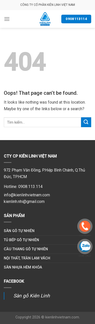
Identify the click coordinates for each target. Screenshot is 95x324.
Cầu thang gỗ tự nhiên (26, 249)
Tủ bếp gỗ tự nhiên (21, 240)
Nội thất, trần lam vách (27, 258)
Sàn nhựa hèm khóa (23, 267)
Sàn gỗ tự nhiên (19, 231)
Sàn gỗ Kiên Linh (31, 296)
